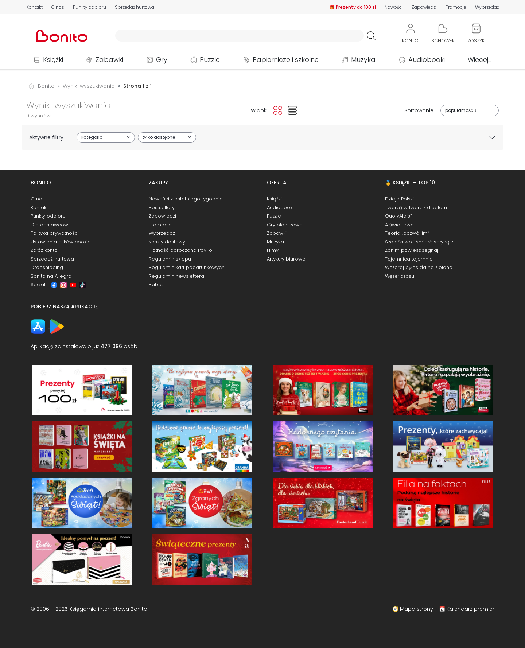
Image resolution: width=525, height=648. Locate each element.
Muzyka (363, 59)
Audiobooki (426, 59)
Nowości (394, 7)
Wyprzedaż (487, 7)
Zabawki (109, 59)
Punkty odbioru (89, 7)
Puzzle (210, 59)
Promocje (456, 7)
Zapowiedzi (424, 7)
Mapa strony (416, 609)
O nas (57, 7)
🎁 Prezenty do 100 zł (352, 7)
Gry (161, 59)
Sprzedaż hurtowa (134, 7)
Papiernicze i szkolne (286, 59)
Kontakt (34, 7)
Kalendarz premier (470, 609)
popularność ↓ (461, 110)
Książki (53, 59)
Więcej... (479, 59)
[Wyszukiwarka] (239, 36)
